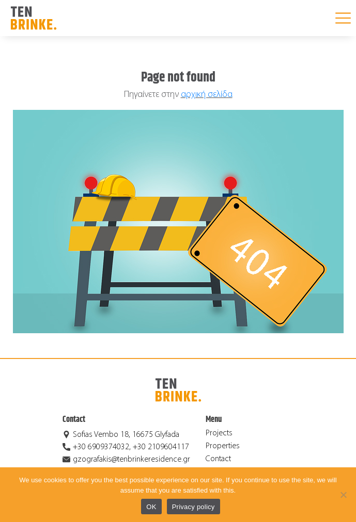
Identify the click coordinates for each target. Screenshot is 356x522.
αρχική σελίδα (207, 95)
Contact (218, 459)
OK (151, 507)
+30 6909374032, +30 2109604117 (131, 447)
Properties (223, 446)
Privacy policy (193, 507)
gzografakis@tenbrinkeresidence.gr (131, 459)
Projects (219, 433)
